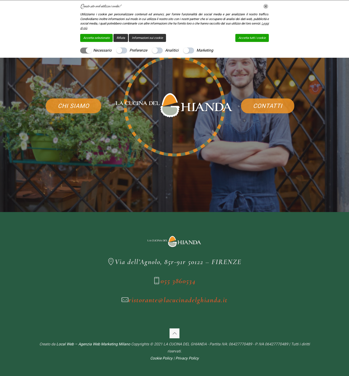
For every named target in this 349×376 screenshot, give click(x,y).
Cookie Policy (161, 358)
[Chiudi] (266, 6)
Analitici (172, 50)
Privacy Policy (187, 358)
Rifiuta (120, 38)
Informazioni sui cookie (147, 38)
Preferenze (138, 50)
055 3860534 (178, 281)
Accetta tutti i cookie (252, 38)
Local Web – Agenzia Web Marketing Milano (93, 344)
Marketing (204, 50)
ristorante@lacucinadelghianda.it (178, 300)
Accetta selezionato (96, 38)
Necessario (102, 50)
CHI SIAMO (73, 105)
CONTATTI (267, 105)
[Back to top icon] (174, 333)
